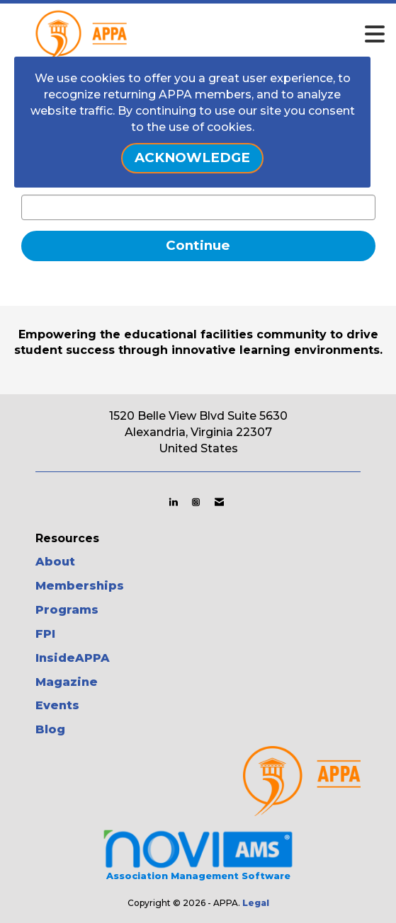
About (55, 561)
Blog (50, 729)
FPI (45, 634)
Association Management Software (198, 854)
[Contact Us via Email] (219, 502)
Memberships (79, 585)
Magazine (66, 682)
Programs (66, 610)
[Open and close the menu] (229, 35)
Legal (255, 903)
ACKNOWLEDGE (192, 157)
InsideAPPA (72, 658)
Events (57, 705)
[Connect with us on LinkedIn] (173, 502)
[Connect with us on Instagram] (196, 502)
